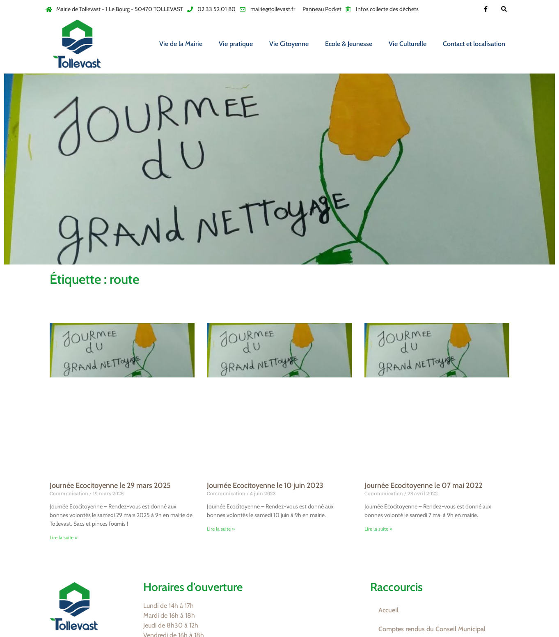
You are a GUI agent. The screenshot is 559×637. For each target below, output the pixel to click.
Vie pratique (236, 44)
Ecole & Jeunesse (348, 44)
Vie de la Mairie (180, 44)
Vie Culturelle (407, 44)
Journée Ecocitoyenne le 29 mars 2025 (110, 485)
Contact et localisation (474, 44)
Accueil (388, 610)
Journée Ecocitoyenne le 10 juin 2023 (265, 485)
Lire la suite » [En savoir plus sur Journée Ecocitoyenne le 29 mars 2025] (64, 537)
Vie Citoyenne (289, 44)
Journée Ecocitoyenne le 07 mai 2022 (423, 485)
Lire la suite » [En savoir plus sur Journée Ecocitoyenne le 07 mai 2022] (378, 529)
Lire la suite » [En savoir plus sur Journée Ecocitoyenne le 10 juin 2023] (221, 529)
